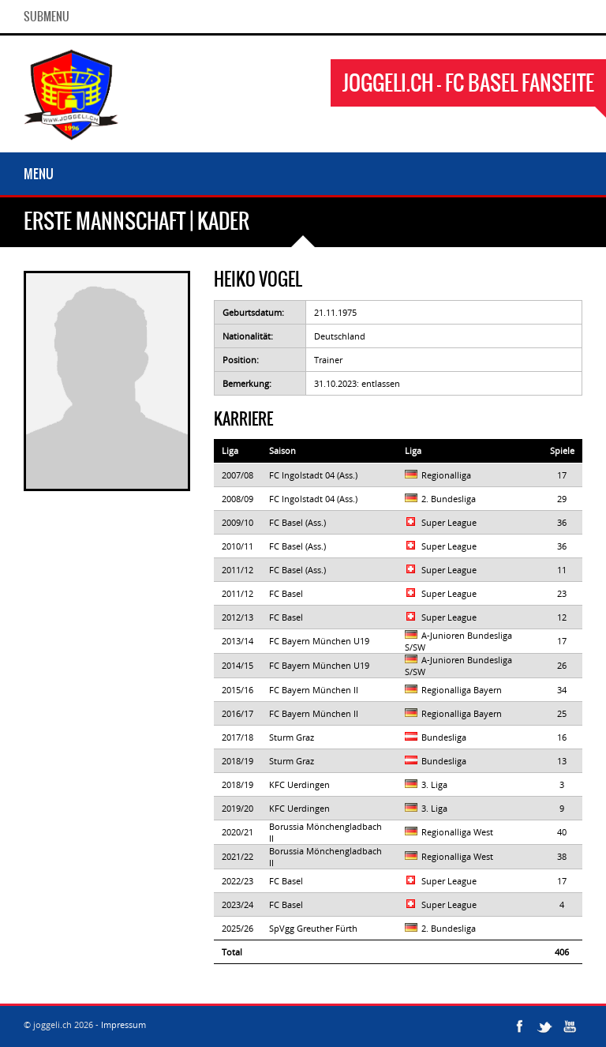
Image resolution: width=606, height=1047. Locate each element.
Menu (39, 173)
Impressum (123, 1024)
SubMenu (46, 16)
